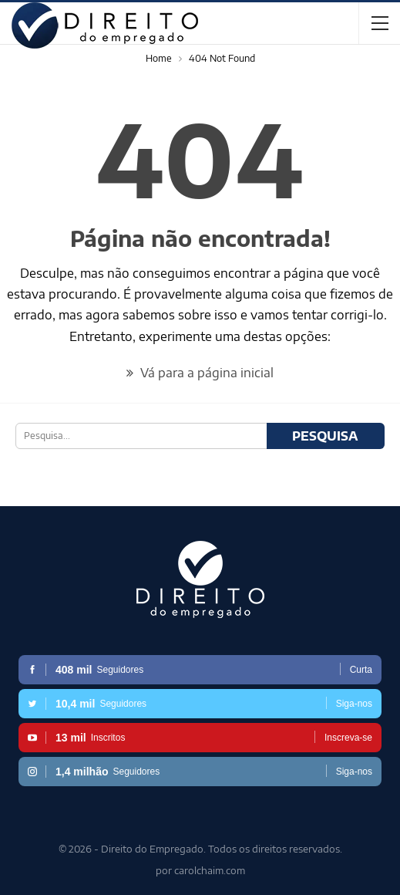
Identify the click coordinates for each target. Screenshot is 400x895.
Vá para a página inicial (200, 372)
